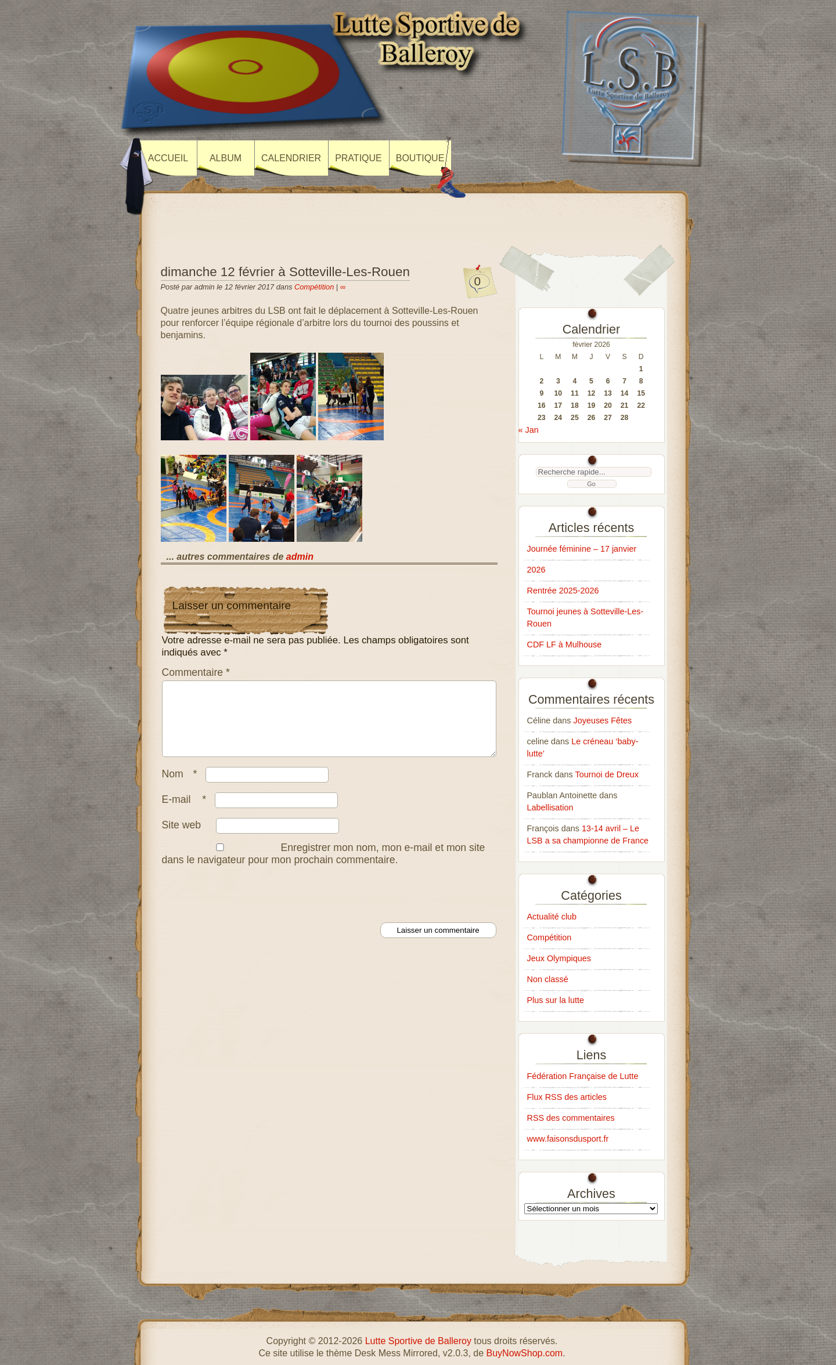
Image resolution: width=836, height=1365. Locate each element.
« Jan (528, 430)
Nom (182, 788)
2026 (536, 569)
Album (226, 158)
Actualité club (552, 916)
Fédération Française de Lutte (583, 1076)
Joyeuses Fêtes (603, 720)
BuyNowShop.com (525, 1353)
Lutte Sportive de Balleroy (418, 1341)
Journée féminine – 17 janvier (582, 548)
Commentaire (196, 672)
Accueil (168, 158)
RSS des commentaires (571, 1118)
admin (300, 557)
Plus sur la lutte (555, 1000)
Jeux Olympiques (559, 958)
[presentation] (249, 907)
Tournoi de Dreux (607, 774)
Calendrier (291, 158)
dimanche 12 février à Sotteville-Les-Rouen (285, 272)
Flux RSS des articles (567, 1097)
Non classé (547, 979)
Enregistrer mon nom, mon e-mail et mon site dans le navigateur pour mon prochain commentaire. (323, 867)
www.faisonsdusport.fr (568, 1138)
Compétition (314, 287)
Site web (181, 839)
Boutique (420, 158)
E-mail (187, 813)
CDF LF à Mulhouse (564, 644)
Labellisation (550, 807)
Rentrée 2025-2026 (563, 590)
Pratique (358, 158)
